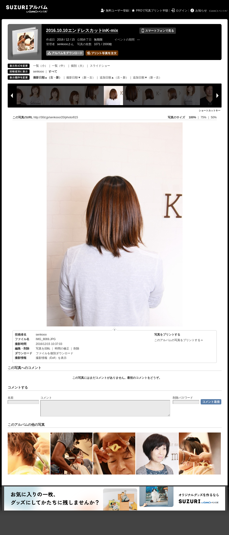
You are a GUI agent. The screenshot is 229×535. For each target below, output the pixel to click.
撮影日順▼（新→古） (80, 77)
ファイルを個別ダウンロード (54, 353)
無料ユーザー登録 (117, 10)
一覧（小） (40, 65)
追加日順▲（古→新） (114, 77)
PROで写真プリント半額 (152, 10)
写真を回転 (43, 348)
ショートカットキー (209, 110)
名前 (10, 397)
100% (192, 117)
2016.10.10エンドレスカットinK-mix (82, 30)
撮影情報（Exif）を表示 (51, 358)
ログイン (181, 10)
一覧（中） (59, 65)
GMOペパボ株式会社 (218, 11)
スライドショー (100, 65)
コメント (46, 397)
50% (214, 117)
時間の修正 (62, 348)
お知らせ (201, 10)
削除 (76, 348)
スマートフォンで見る (157, 31)
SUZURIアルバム (27, 9)
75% (204, 117)
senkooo (38, 71)
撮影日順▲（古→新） (47, 77)
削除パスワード (183, 397)
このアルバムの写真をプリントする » (178, 340)
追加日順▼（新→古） (147, 77)
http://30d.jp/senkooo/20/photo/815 (56, 117)
